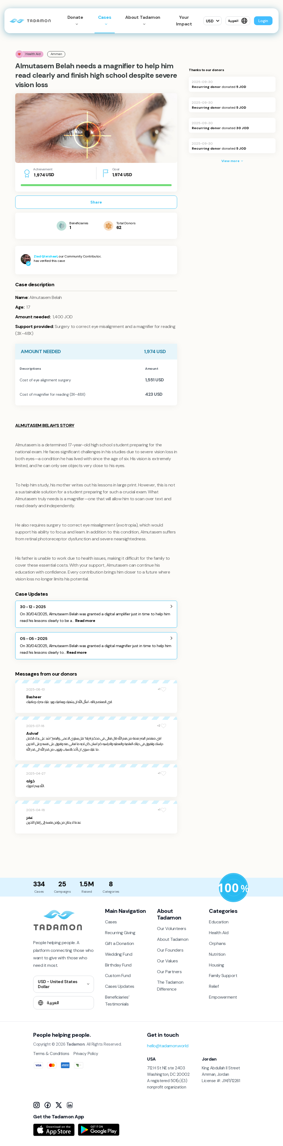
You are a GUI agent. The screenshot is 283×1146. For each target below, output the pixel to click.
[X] (58, 1105)
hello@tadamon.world (167, 1046)
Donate (75, 17)
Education (219, 922)
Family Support (223, 975)
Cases (104, 17)
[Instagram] (36, 1105)
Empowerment (223, 997)
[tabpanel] (96, 128)
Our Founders (170, 950)
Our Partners (169, 972)
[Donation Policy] (233, 887)
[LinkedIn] (69, 1105)
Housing (216, 965)
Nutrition (217, 954)
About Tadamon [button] (143, 17)
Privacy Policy (86, 1053)
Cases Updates (119, 986)
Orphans (217, 943)
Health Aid (218, 933)
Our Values (167, 961)
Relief (214, 986)
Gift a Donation (119, 943)
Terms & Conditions (51, 1053)
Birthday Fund (118, 965)
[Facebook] (47, 1105)
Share (96, 202)
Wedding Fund (118, 954)
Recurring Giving (120, 933)
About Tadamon (172, 939)
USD (210, 21)
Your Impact (184, 20)
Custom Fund (118, 975)
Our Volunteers (171, 928)
